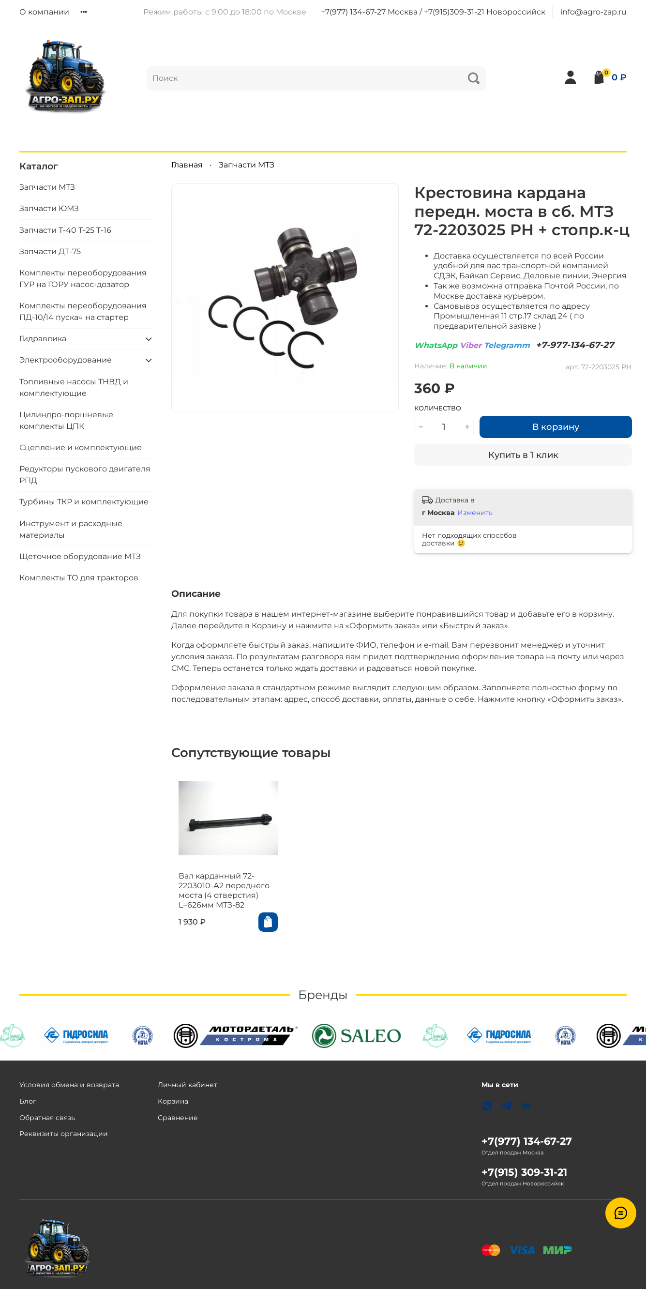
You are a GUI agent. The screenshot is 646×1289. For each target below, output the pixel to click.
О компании (44, 11)
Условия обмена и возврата (69, 1084)
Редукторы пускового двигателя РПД (84, 474)
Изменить (475, 512)
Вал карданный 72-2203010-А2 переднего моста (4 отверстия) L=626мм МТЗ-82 (216, 899)
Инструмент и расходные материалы (70, 529)
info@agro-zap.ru (593, 11)
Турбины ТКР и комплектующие (84, 501)
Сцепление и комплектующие (80, 447)
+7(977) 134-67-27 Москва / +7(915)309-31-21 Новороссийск (433, 11)
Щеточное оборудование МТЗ (80, 556)
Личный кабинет (187, 1084)
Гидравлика (42, 338)
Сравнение (178, 1117)
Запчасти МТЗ (246, 164)
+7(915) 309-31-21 (524, 1172)
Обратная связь (47, 1117)
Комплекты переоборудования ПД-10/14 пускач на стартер (83, 311)
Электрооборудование (65, 359)
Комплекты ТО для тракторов (78, 577)
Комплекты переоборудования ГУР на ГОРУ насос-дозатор (83, 278)
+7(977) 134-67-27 (526, 1141)
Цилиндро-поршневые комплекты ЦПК (66, 420)
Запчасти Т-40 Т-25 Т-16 (65, 230)
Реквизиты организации (63, 1133)
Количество (437, 408)
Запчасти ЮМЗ (49, 208)
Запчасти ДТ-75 (50, 251)
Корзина (173, 1101)
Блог (27, 1101)
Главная (187, 164)
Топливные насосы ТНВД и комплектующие (73, 387)
